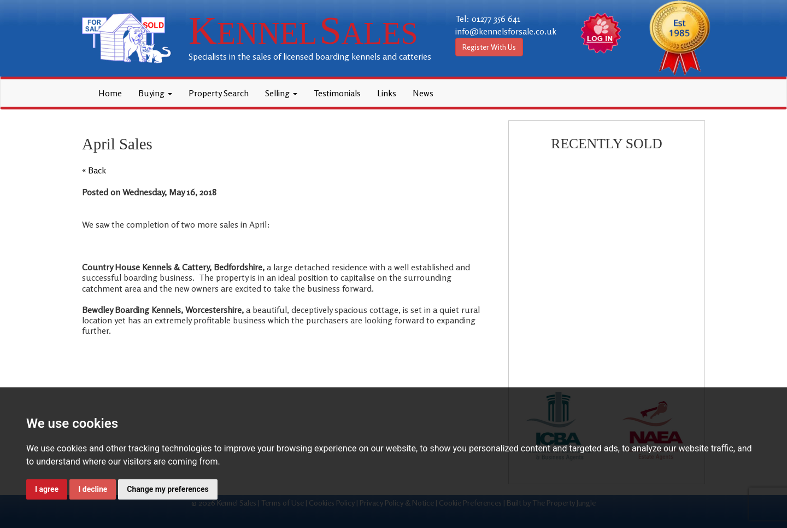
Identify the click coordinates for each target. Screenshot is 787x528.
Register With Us (489, 46)
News (423, 93)
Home (110, 93)
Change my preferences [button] (167, 489)
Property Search (219, 93)
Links (386, 93)
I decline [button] (92, 489)
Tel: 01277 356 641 (488, 18)
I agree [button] (46, 489)
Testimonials (337, 93)
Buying (155, 93)
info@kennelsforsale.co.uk (505, 31)
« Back (94, 170)
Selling (281, 93)
